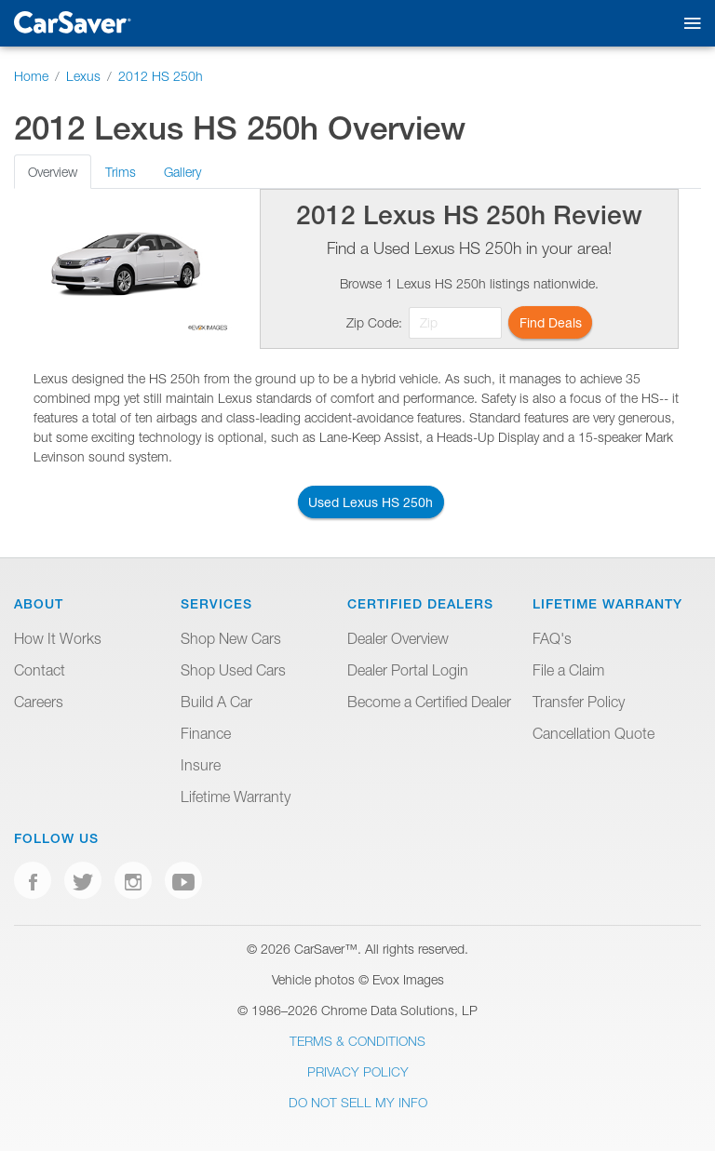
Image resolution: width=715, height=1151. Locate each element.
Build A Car (216, 701)
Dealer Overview (398, 638)
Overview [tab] (52, 172)
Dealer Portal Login (407, 670)
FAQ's (552, 638)
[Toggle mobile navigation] (688, 23)
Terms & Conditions (357, 1041)
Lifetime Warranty (235, 796)
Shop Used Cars (233, 670)
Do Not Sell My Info (358, 1102)
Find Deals (550, 322)
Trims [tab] (120, 172)
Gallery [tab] (182, 172)
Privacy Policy (358, 1071)
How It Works (57, 638)
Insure (201, 764)
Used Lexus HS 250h (370, 502)
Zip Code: (374, 322)
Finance (206, 733)
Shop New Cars (231, 638)
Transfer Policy (579, 701)
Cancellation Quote (593, 733)
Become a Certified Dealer (429, 701)
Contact (39, 670)
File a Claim (568, 670)
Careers (38, 701)
